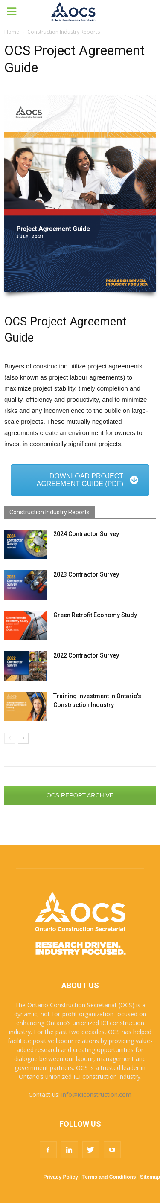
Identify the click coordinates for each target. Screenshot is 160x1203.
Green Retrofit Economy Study (95, 615)
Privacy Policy (61, 1177)
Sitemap (150, 1177)
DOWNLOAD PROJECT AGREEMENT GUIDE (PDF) (87, 480)
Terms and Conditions (109, 1177)
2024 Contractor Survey (86, 533)
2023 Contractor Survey (86, 574)
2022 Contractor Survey (86, 655)
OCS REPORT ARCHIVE (80, 795)
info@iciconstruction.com (96, 1094)
